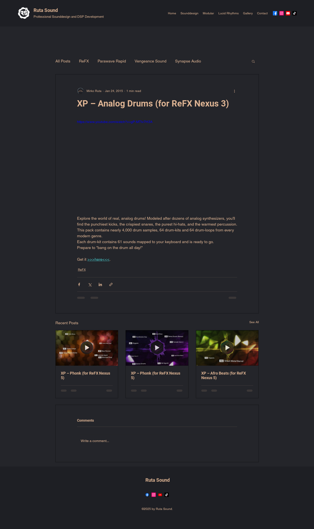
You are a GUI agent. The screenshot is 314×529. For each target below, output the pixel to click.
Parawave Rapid (112, 61)
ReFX (84, 61)
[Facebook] (275, 13)
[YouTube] (288, 13)
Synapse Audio (188, 61)
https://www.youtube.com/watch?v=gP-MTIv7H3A (115, 122)
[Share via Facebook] (79, 284)
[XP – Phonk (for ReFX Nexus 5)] (87, 347)
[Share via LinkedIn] (100, 284)
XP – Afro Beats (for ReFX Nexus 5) (223, 375)
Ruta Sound (46, 10)
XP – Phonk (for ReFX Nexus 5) (85, 375)
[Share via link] (111, 284)
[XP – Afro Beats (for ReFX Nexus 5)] (227, 347)
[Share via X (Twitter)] (90, 284)
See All (254, 322)
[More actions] (234, 90)
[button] (253, 61)
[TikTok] (294, 13)
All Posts (62, 61)
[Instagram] (281, 13)
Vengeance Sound (150, 61)
